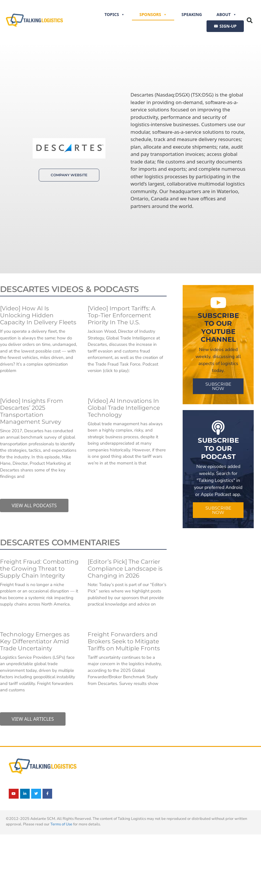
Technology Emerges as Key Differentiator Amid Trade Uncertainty (35, 641)
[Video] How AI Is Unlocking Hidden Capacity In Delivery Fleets (38, 315)
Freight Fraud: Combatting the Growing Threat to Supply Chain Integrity (39, 568)
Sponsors (153, 14)
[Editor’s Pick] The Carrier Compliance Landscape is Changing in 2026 (125, 568)
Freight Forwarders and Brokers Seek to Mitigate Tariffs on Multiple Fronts (124, 641)
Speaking (191, 14)
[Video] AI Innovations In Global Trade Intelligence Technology (124, 407)
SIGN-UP (228, 26)
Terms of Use (61, 824)
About (226, 14)
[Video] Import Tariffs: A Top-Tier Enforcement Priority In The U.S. (121, 315)
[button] (249, 20)
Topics (115, 14)
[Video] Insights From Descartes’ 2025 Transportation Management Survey (31, 411)
